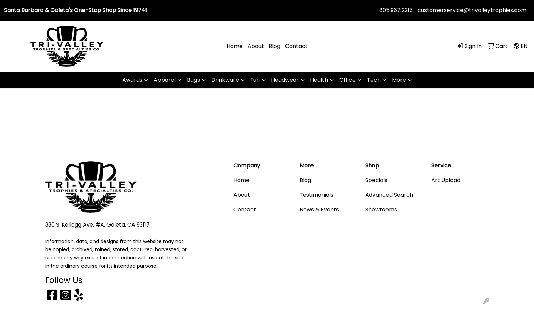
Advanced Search (389, 195)
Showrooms (381, 210)
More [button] (399, 80)
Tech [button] (374, 80)
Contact (296, 46)
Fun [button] (255, 80)
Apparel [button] (165, 80)
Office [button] (347, 80)
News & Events (319, 210)
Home (235, 46)
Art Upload (445, 180)
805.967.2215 (396, 10)
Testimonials (316, 195)
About (255, 46)
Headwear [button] (285, 80)
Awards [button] (132, 80)
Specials (376, 180)
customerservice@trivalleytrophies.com (472, 10)
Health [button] (319, 80)
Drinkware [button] (225, 80)
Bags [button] (193, 80)
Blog (274, 46)
